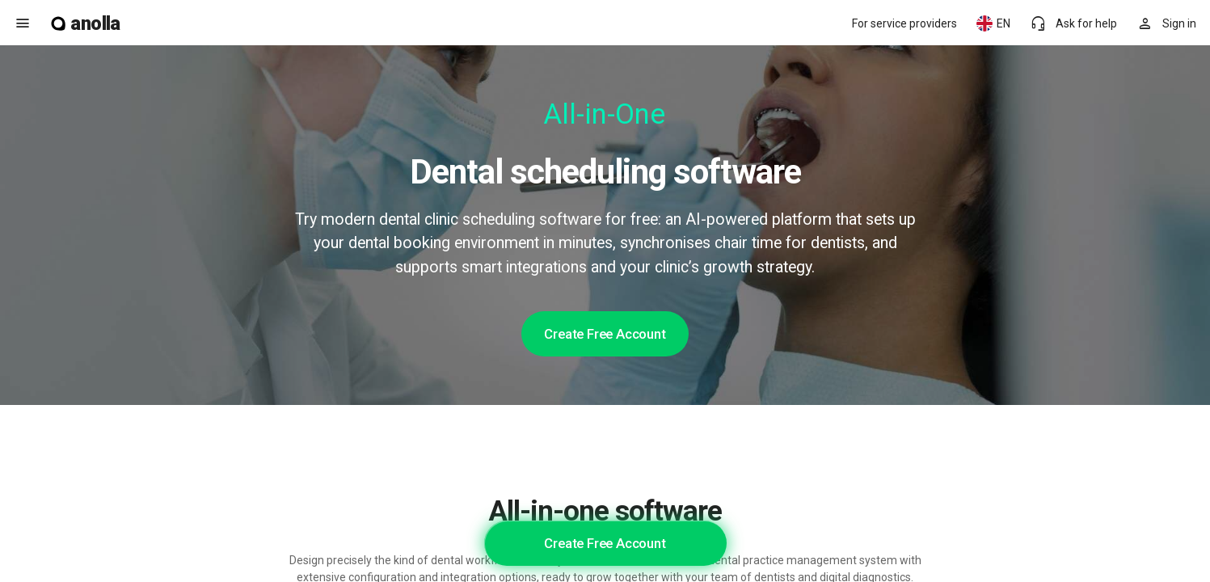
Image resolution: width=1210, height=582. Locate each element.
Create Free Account (604, 334)
